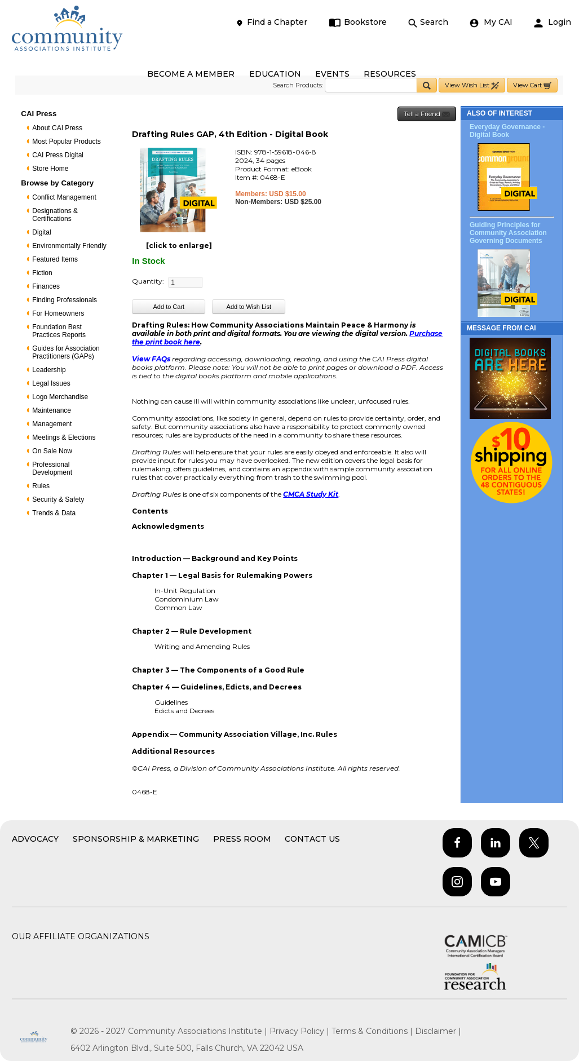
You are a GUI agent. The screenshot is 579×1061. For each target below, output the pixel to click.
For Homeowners (58, 313)
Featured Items (55, 259)
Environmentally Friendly (69, 246)
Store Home (50, 169)
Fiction (42, 273)
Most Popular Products (66, 141)
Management (52, 424)
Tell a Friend (427, 114)
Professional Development (52, 468)
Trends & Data (54, 513)
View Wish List (472, 85)
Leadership (48, 370)
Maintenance (51, 410)
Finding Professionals (64, 300)
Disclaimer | (438, 1031)
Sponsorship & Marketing (136, 839)
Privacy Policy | (300, 1031)
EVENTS (332, 74)
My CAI (491, 22)
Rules (41, 486)
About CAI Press (57, 128)
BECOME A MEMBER (191, 74)
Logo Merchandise (60, 397)
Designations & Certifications (55, 215)
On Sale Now (52, 451)
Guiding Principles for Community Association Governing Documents (508, 233)
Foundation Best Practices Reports (59, 331)
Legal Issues (51, 383)
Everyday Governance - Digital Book (507, 131)
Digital (41, 232)
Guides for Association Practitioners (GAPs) (65, 352)
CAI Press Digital (57, 155)
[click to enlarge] (179, 245)
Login (552, 22)
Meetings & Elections (63, 437)
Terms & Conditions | (373, 1031)
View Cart (532, 85)
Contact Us (312, 839)
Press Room (242, 839)
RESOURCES (390, 74)
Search (428, 22)
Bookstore (358, 22)
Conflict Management (64, 197)
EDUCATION (275, 74)
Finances (46, 286)
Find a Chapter (271, 22)
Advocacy (35, 839)
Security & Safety (58, 499)
